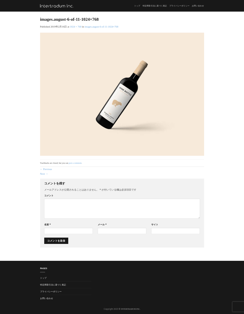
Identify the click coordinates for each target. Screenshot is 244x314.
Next (44, 173)
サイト (154, 224)
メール (102, 224)
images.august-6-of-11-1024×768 (101, 26)
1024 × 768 (75, 26)
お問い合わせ (198, 6)
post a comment (75, 163)
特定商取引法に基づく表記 (155, 6)
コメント (49, 195)
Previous (46, 169)
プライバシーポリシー (179, 6)
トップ (137, 6)
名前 (47, 224)
